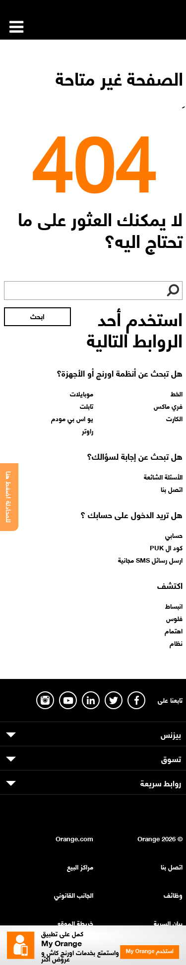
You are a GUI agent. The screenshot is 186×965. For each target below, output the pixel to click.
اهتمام (174, 630)
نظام (176, 642)
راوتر (87, 430)
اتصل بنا (172, 488)
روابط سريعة (160, 782)
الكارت (174, 418)
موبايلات (81, 393)
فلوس (174, 618)
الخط (177, 393)
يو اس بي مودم (72, 418)
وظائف (173, 894)
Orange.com (74, 838)
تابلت (86, 405)
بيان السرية (168, 923)
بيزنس (171, 733)
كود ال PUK (166, 547)
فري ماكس (168, 405)
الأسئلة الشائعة (163, 476)
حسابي (174, 535)
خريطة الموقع (75, 923)
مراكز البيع (80, 866)
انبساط (174, 605)
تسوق (171, 758)
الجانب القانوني (73, 894)
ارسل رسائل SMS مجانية (150, 559)
